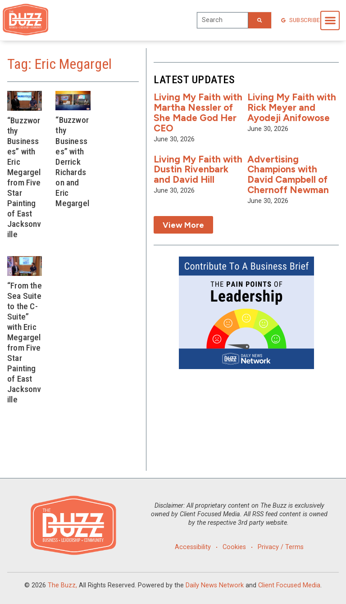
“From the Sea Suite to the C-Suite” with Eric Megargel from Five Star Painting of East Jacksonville (24, 342)
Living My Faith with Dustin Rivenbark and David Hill (198, 169)
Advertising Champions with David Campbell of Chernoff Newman (288, 174)
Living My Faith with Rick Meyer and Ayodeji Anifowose (291, 107)
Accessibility (192, 547)
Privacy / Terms (281, 547)
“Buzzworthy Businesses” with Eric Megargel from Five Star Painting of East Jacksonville (24, 177)
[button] (330, 20)
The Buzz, (62, 585)
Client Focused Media (289, 585)
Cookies (234, 547)
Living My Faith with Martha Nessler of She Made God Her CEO (198, 112)
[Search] (259, 20)
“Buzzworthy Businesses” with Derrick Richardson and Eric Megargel (72, 161)
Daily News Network (215, 585)
